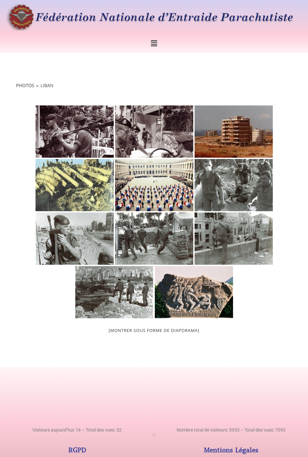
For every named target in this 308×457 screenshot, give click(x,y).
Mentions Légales (231, 450)
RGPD (77, 450)
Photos (25, 85)
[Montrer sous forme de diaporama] (154, 330)
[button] (153, 43)
